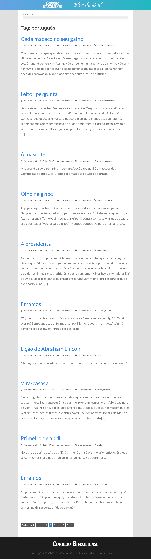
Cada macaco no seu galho (52, 39)
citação (100, 355)
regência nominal (104, 200)
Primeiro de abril (40, 438)
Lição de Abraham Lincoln (51, 348)
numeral (106, 389)
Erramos (31, 304)
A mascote (33, 154)
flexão (99, 250)
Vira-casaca (35, 383)
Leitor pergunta (39, 94)
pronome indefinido (105, 45)
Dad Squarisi (66, 45)
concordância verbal (106, 100)
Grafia (108, 310)
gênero (100, 161)
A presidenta (36, 243)
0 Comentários (84, 45)
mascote (108, 161)
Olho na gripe (37, 194)
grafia (105, 250)
